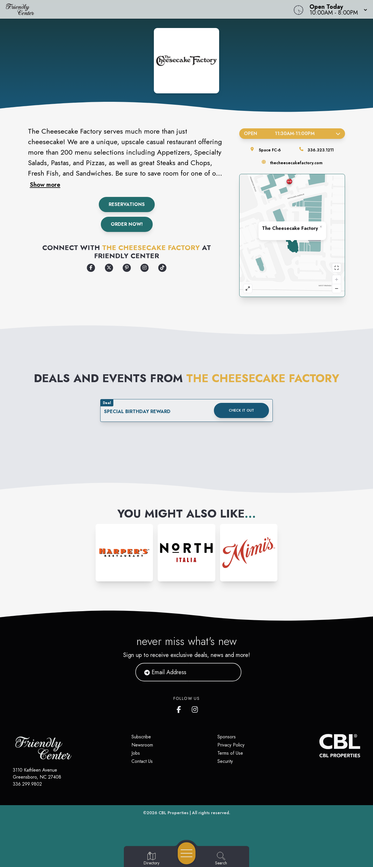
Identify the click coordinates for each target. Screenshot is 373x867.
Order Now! (127, 224)
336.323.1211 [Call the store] (320, 150)
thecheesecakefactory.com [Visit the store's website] (296, 163)
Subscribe (141, 736)
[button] (336, 9)
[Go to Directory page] (151, 859)
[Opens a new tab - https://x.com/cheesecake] (109, 268)
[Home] (141, 9)
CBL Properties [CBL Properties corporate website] (174, 813)
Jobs (135, 753)
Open (292, 133)
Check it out (241, 410)
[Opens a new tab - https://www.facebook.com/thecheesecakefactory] (91, 268)
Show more (45, 184)
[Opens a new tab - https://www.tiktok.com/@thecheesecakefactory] (162, 268)
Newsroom (142, 745)
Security (225, 761)
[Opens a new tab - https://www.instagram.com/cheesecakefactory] (144, 268)
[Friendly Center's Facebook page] (180, 708)
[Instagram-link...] (124, 552)
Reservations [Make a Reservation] (127, 204)
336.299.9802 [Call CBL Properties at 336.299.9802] (27, 784)
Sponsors (226, 736)
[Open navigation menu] (186, 853)
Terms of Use (230, 753)
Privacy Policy (230, 745)
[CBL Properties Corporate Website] (319, 745)
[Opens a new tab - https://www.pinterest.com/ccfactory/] (127, 268)
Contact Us (142, 761)
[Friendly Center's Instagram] (195, 708)
